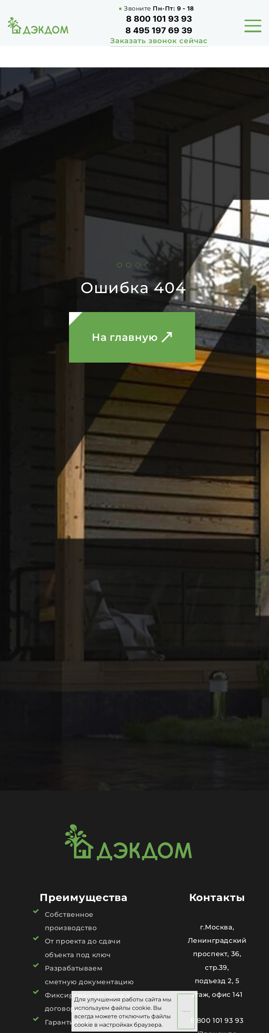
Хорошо (186, 1011)
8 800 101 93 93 (159, 19)
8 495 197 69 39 (158, 30)
